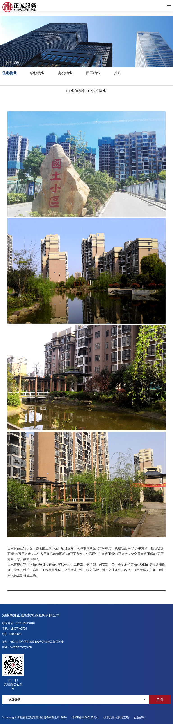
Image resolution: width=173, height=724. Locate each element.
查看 (160, 699)
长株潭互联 (122, 717)
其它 (117, 73)
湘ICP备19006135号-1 (85, 717)
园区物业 (93, 73)
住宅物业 (9, 73)
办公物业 (65, 73)
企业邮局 (139, 717)
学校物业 (37, 73)
